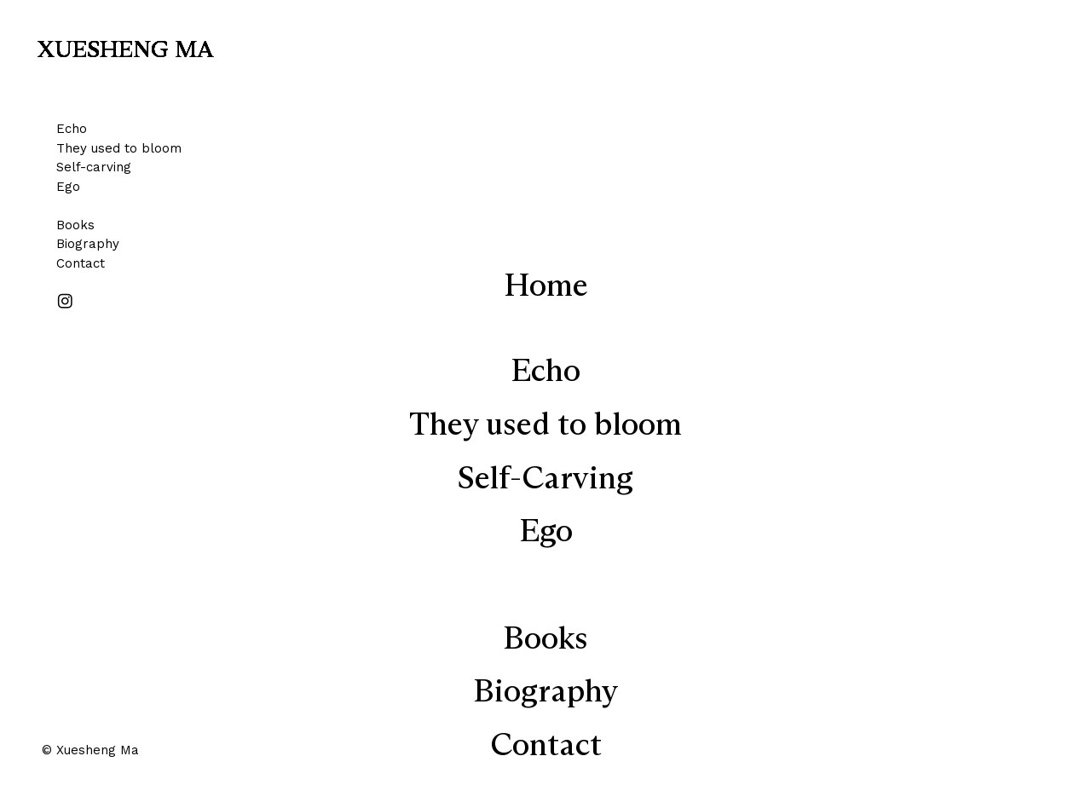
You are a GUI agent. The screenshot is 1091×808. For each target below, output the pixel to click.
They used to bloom (119, 148)
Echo (71, 128)
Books (75, 225)
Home (546, 287)
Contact (80, 263)
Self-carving (93, 167)
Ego (68, 186)
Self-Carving (545, 479)
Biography (87, 243)
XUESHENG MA (125, 50)
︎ (65, 301)
